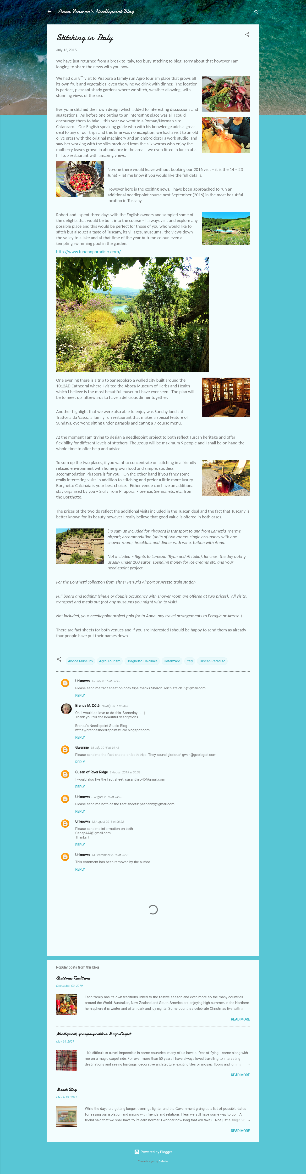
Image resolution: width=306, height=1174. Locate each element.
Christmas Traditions (73, 978)
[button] (247, 35)
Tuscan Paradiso (212, 661)
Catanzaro (172, 661)
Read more (240, 1019)
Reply (80, 696)
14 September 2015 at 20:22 (110, 855)
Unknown (82, 681)
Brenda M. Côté (87, 705)
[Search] (256, 13)
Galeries (163, 1161)
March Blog (66, 1090)
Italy (189, 661)
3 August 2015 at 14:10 (107, 797)
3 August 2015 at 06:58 (125, 772)
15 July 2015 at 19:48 (105, 747)
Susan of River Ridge (91, 772)
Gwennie (82, 747)
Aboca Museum (80, 661)
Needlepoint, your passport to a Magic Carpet (93, 1034)
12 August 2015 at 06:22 (108, 821)
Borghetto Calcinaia (142, 661)
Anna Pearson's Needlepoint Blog (96, 11)
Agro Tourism (109, 661)
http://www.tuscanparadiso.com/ (88, 252)
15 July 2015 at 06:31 (115, 706)
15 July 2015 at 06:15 (106, 681)
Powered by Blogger (153, 1152)
